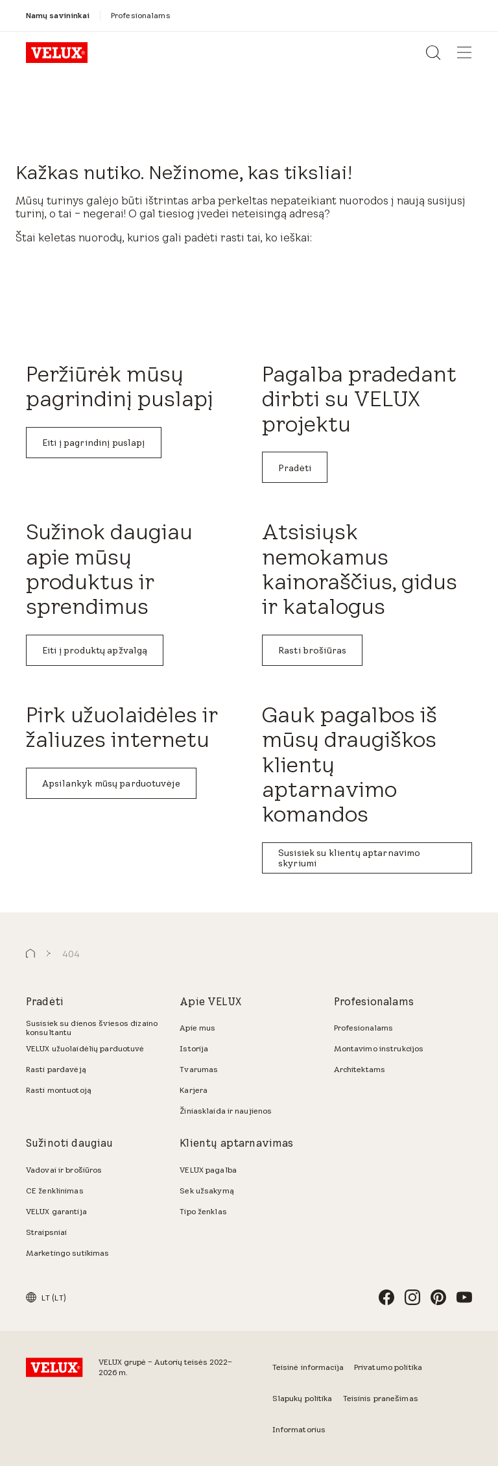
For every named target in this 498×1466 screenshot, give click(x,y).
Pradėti (294, 468)
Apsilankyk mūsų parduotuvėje (111, 783)
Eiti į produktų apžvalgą (94, 650)
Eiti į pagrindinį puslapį (93, 442)
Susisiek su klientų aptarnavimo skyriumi (349, 858)
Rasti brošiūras (312, 650)
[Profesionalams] (141, 15)
